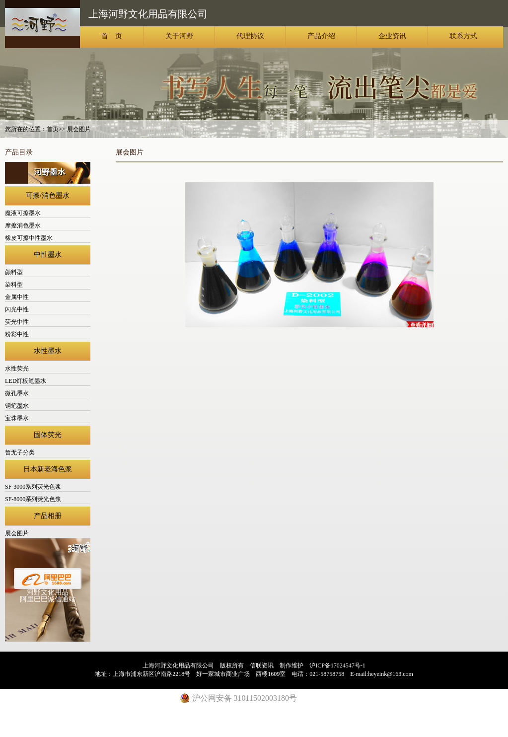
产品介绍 (321, 36)
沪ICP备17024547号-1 (337, 665)
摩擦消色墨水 (23, 225)
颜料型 (14, 272)
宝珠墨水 (17, 418)
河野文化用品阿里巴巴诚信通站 (47, 596)
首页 (53, 129)
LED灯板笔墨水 (25, 380)
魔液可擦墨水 (23, 213)
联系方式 (463, 36)
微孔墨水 (17, 393)
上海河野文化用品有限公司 (42, 24)
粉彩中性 (17, 334)
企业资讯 (392, 36)
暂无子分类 (20, 452)
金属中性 (17, 297)
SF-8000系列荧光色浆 (33, 499)
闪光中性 (17, 309)
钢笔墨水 (17, 405)
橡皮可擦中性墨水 (29, 237)
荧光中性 (17, 321)
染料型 (14, 284)
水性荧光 (17, 368)
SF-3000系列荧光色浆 (33, 486)
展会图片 (17, 533)
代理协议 (250, 36)
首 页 (111, 36)
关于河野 (179, 36)
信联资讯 (262, 665)
